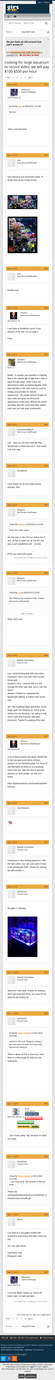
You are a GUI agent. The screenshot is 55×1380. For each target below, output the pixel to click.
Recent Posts (29, 23)
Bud (27, 1109)
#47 (46, 466)
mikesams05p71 (25, 429)
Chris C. (24, 313)
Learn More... (31, 1376)
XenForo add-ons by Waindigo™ (14, 1354)
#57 (46, 1104)
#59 (46, 1214)
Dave (20, 106)
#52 (46, 803)
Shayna (21, 510)
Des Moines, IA (14, 321)
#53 (46, 842)
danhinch (22, 891)
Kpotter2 (25, 89)
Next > (30, 77)
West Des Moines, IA (16, 1117)
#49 (46, 573)
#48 (46, 505)
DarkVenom (23, 808)
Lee (19, 160)
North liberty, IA (14, 97)
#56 (46, 1013)
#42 (46, 155)
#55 (46, 972)
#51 (46, 736)
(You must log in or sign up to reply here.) (33, 1314)
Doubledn (22, 470)
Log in (40, 2)
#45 (46, 354)
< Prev (7, 77)
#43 (46, 268)
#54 (46, 887)
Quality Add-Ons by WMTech (12, 1347)
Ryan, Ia (11, 367)
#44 (46, 308)
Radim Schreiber (25, 660)
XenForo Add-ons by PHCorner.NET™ (16, 1345)
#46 (46, 424)
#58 (46, 1156)
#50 (46, 655)
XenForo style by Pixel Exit (42, 1345)
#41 (46, 84)
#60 (46, 1272)
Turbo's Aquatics (24, 1176)
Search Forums (15, 23)
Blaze (20, 1219)
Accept (21, 1376)
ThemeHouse (37, 1350)
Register (47, 2)
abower (21, 359)
